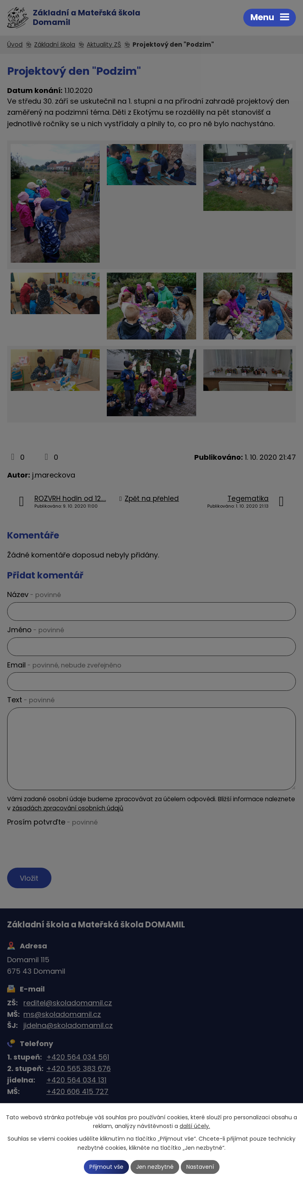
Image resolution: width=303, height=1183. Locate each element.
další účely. (195, 1126)
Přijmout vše (106, 1167)
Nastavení (200, 1167)
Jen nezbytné (155, 1167)
